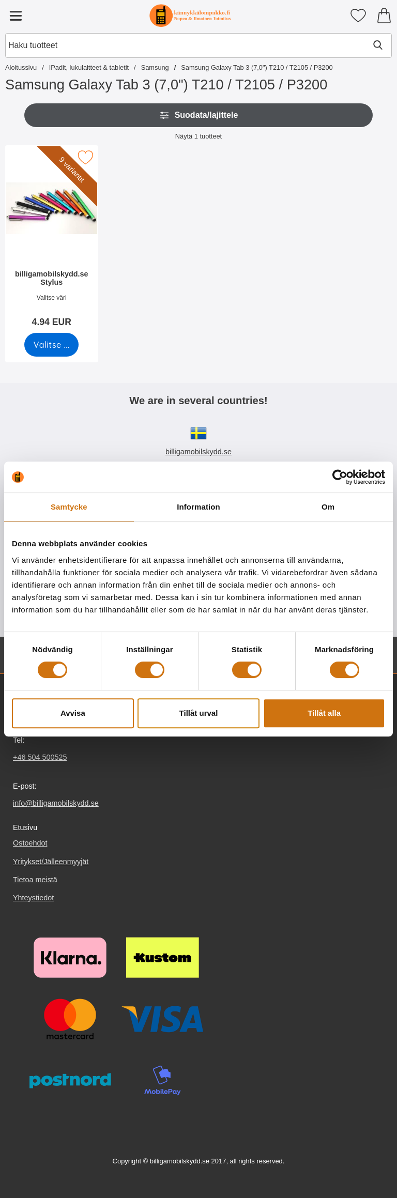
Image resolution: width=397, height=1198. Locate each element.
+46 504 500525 (40, 757)
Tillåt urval (198, 713)
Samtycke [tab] (69, 506)
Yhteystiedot (33, 898)
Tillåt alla (324, 713)
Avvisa (72, 713)
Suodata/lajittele (198, 115)
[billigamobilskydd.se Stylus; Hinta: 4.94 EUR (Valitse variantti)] (51, 239)
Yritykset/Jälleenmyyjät (50, 861)
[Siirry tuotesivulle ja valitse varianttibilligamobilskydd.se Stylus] (51, 345)
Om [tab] (328, 506)
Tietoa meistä (35, 880)
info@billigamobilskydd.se (56, 803)
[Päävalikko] (15, 15)
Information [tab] (198, 506)
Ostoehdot (30, 843)
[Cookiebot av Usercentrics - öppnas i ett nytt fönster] (340, 477)
